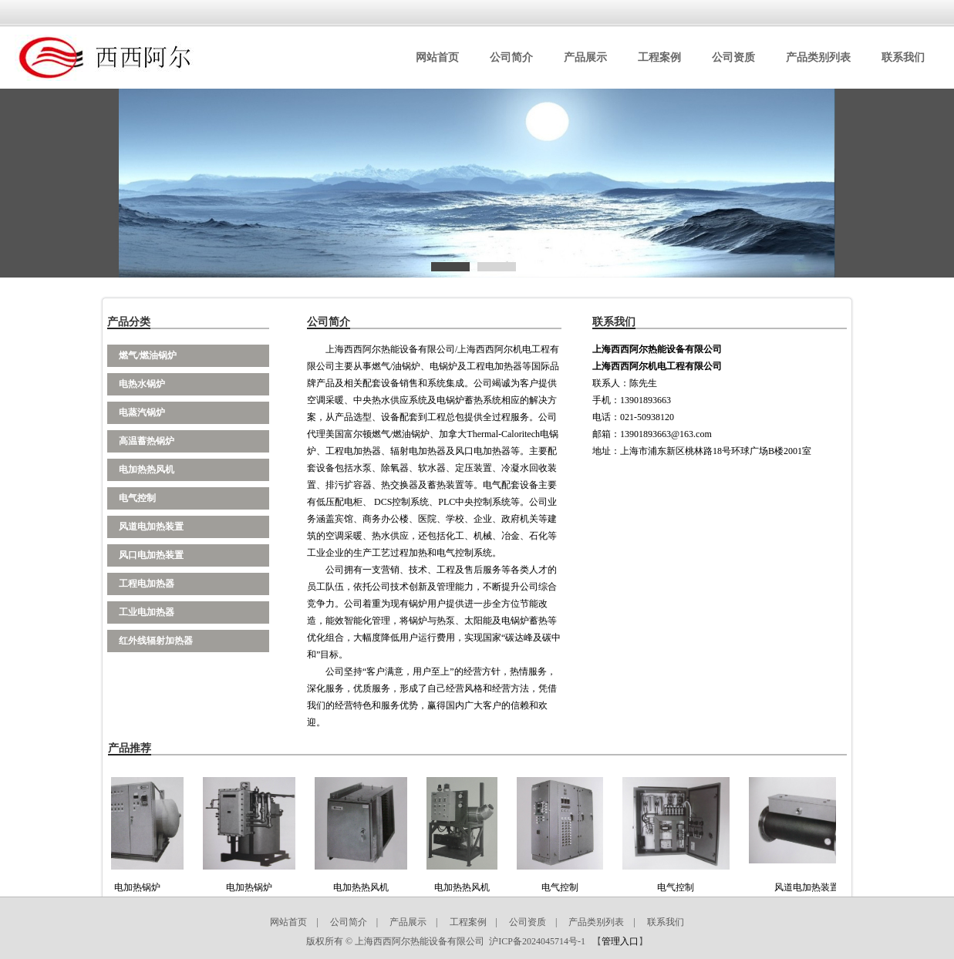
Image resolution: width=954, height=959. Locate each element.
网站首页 (437, 57)
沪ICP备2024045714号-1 (537, 941)
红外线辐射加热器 (156, 640)
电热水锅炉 (142, 384)
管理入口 (620, 941)
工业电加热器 (146, 612)
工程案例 (659, 57)
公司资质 (733, 57)
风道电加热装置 (151, 526)
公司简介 (511, 57)
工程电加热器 (146, 583)
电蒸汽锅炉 (142, 412)
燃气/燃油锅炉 (148, 355)
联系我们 (903, 57)
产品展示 (585, 57)
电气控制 (137, 498)
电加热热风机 (146, 469)
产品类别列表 (818, 57)
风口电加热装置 (151, 555)
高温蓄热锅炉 (146, 441)
